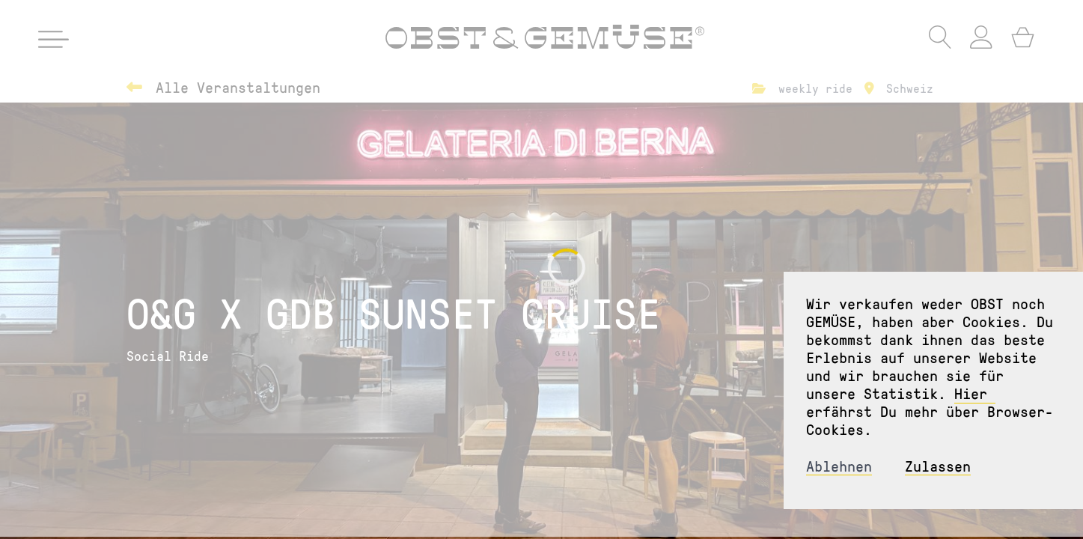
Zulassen (938, 466)
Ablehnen (839, 466)
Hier (974, 393)
